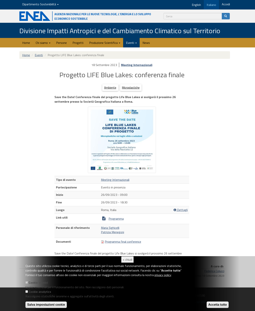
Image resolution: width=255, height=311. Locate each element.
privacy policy (162, 275)
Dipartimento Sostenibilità (40, 4)
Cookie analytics (40, 291)
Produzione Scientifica (104, 42)
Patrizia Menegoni (112, 232)
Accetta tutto (217, 304)
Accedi (226, 4)
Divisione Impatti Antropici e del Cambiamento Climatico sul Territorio (119, 30)
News (146, 42)
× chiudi (127, 259)
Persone (61, 42)
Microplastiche (131, 87)
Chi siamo (43, 42)
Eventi (131, 42)
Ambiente (110, 87)
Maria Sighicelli (110, 227)
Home (26, 42)
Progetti (77, 42)
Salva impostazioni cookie (46, 304)
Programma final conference (123, 241)
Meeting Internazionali (136, 65)
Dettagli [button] (181, 210)
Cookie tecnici (38, 282)
